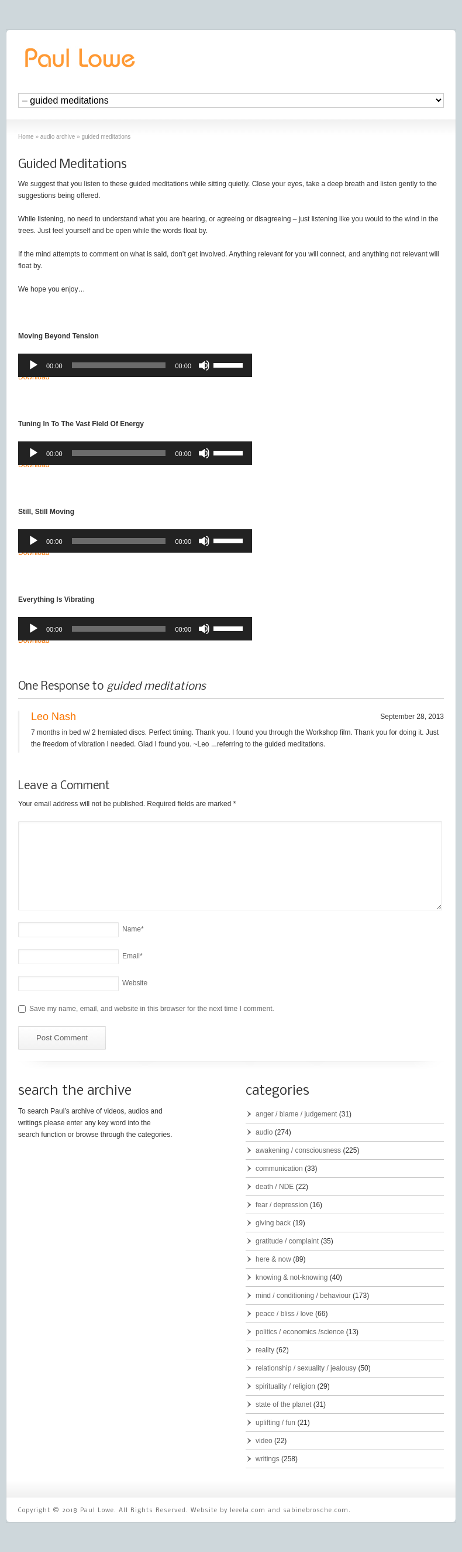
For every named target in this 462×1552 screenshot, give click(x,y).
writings (268, 1459)
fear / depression (282, 1205)
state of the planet (283, 1404)
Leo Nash (53, 716)
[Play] (33, 365)
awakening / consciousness (298, 1150)
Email (132, 956)
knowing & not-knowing (291, 1277)
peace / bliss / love (284, 1314)
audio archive (57, 136)
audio (264, 1132)
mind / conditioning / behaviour (303, 1295)
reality (265, 1350)
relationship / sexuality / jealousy (306, 1368)
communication (279, 1168)
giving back (273, 1223)
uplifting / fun (275, 1423)
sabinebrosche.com (316, 1511)
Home (26, 136)
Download (33, 377)
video (264, 1441)
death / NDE (275, 1187)
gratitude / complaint (287, 1241)
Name (133, 929)
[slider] (119, 365)
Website (134, 983)
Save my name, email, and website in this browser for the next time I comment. (151, 1009)
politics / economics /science (300, 1332)
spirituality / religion (285, 1386)
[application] (135, 365)
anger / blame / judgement (296, 1114)
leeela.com (248, 1511)
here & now (273, 1259)
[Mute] (204, 365)
